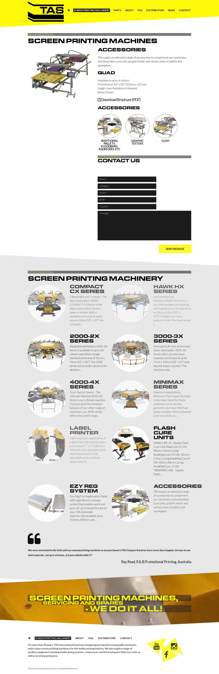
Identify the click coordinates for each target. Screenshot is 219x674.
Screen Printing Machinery (92, 10)
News (171, 10)
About (129, 10)
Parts (117, 10)
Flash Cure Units (164, 433)
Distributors (155, 10)
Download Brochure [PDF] (119, 99)
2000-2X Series (84, 338)
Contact (185, 10)
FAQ (140, 10)
